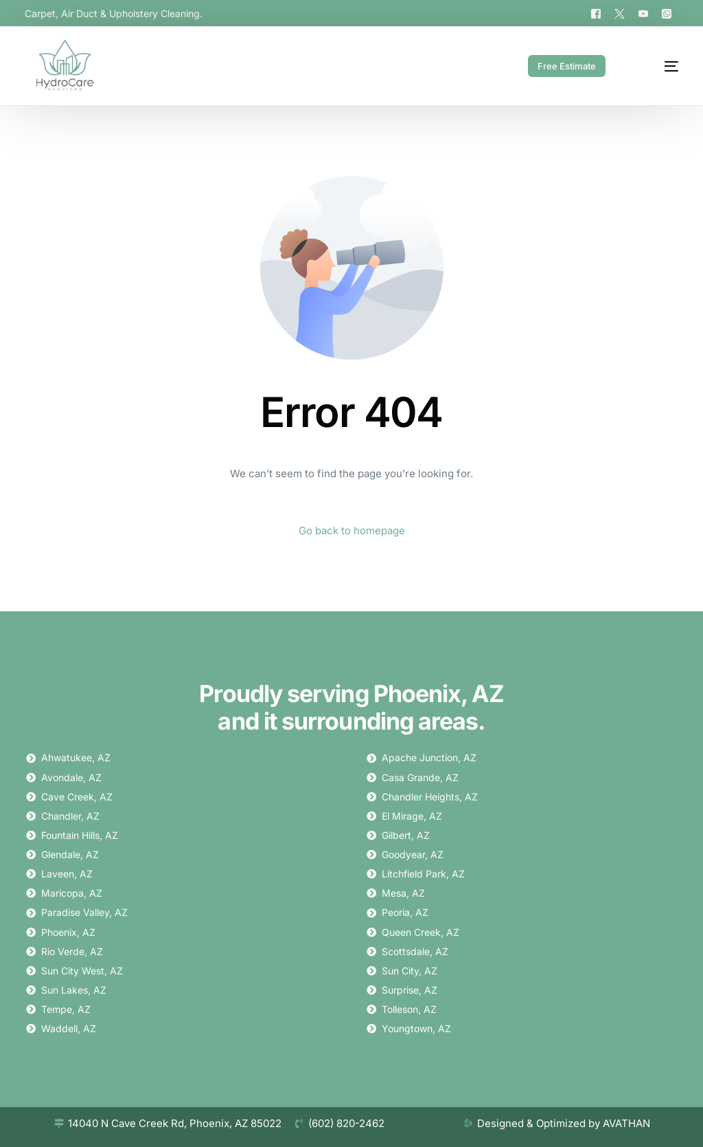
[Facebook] (596, 13)
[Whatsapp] (666, 13)
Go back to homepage (352, 530)
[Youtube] (643, 13)
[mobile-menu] (657, 66)
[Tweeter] (620, 13)
